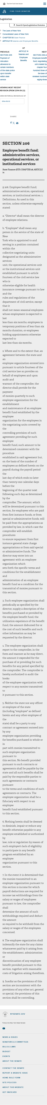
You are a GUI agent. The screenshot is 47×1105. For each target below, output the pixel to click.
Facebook (10, 122)
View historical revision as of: (13, 96)
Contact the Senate (13, 1068)
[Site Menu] (44, 4)
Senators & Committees (15, 1042)
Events (6, 1056)
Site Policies (9, 1082)
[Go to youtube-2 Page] (4, 1028)
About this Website (13, 1087)
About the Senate (12, 1061)
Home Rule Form (11, 1078)
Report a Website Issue (15, 1073)
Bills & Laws (9, 1047)
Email (16, 123)
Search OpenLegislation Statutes (30, 25)
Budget (6, 1051)
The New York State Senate (15, 4)
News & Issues (10, 1037)
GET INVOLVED (10, 1092)
